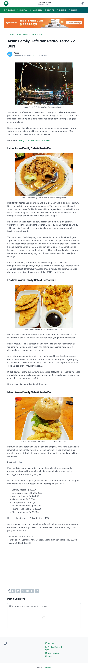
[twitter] (18, 591)
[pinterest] (32, 591)
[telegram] (27, 591)
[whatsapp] (23, 591)
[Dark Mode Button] (82, 3)
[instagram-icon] (5, 643)
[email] (37, 591)
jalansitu (44, 2)
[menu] (6, 3)
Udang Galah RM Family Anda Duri (34, 140)
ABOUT (49, 643)
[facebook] (13, 591)
